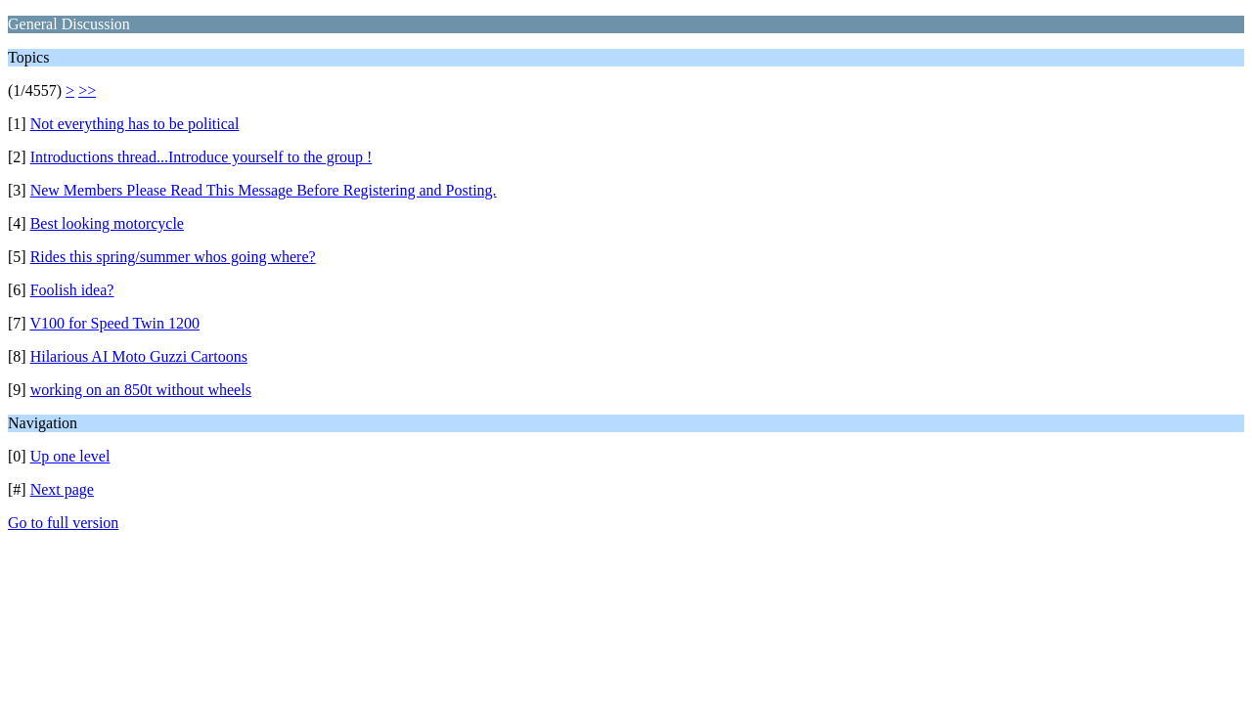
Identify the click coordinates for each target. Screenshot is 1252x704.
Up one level (70, 456)
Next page (62, 489)
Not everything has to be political (135, 123)
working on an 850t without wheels (140, 389)
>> (87, 90)
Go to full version (63, 522)
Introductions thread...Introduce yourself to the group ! (201, 157)
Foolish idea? (72, 290)
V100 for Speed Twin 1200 (114, 323)
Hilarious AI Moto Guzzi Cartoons (138, 356)
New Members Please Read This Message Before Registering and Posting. (263, 190)
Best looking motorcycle (107, 223)
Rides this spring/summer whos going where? (173, 256)
